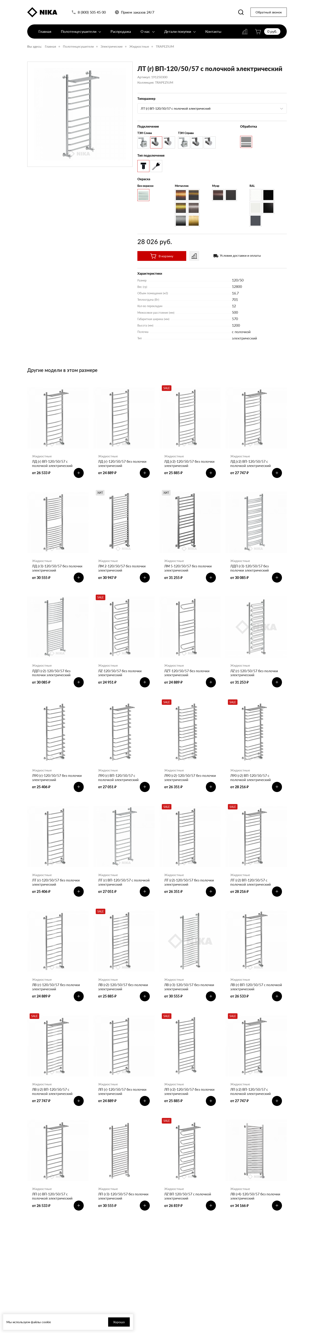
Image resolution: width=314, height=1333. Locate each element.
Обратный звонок (269, 13)
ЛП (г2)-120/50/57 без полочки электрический (184, 1100)
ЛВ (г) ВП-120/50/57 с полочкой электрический (251, 994)
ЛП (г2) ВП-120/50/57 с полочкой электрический (251, 1100)
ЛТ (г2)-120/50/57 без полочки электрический (190, 888)
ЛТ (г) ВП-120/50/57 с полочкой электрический (119, 888)
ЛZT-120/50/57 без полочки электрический (187, 676)
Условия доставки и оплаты (240, 255)
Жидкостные (139, 46)
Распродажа (121, 33)
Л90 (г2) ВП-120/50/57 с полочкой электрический (251, 782)
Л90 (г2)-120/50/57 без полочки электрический (184, 782)
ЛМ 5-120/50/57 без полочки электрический (188, 570)
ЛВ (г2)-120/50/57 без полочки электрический (124, 994)
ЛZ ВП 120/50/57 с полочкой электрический (188, 1206)
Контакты (213, 33)
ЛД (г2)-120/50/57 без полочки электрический (184, 464)
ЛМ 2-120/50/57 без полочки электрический (122, 570)
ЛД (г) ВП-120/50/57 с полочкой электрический (53, 464)
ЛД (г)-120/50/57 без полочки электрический (123, 464)
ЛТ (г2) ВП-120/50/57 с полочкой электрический (251, 888)
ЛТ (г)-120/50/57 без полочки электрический (57, 888)
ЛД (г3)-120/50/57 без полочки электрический (52, 570)
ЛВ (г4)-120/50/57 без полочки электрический (256, 1206)
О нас (148, 33)
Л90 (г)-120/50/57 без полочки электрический (57, 782)
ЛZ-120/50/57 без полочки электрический (120, 676)
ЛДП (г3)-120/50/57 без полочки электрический (250, 570)
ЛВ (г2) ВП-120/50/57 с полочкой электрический (53, 1100)
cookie (46, 1322)
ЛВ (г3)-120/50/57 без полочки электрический (190, 994)
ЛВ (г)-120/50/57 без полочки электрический (57, 994)
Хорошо (108, 1322)
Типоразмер (146, 98)
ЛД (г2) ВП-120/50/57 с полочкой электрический (251, 464)
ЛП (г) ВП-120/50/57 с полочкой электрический (53, 1206)
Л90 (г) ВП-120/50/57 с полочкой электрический (119, 782)
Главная (44, 33)
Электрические (112, 46)
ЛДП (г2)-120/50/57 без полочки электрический (52, 676)
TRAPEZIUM (165, 46)
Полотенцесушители (81, 33)
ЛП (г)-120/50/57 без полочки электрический (123, 1100)
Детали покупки (180, 33)
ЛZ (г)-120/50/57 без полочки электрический (255, 676)
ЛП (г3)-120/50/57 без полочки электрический (118, 1206)
